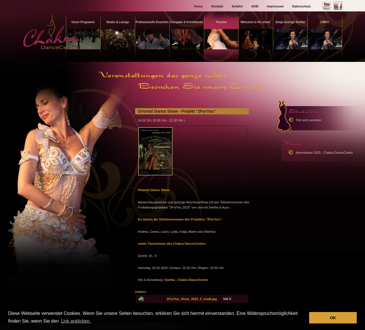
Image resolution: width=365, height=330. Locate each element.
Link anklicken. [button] (76, 321)
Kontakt (217, 6)
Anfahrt (237, 6)
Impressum (275, 6)
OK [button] (333, 317)
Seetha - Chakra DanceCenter (186, 280)
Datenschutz (301, 6)
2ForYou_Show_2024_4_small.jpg (192, 299)
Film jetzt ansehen (308, 120)
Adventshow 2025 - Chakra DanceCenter (324, 152)
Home (198, 6)
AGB (254, 6)
